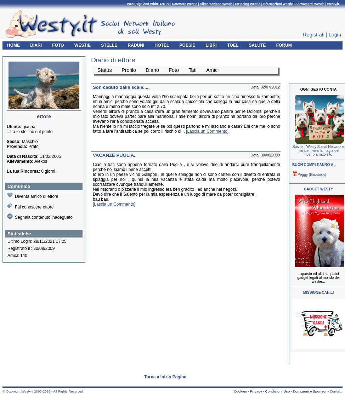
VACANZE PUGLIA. (114, 155)
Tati (192, 70)
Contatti (336, 391)
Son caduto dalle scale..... (121, 87)
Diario (152, 70)
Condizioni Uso (277, 391)
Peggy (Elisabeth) (309, 175)
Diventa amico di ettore (32, 195)
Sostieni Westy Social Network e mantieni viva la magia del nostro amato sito (318, 150)
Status (104, 70)
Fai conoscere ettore (30, 206)
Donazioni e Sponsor (310, 391)
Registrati (313, 35)
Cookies (240, 391)
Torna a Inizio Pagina (165, 376)
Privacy (256, 391)
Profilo (128, 70)
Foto (174, 70)
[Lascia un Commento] (207, 131)
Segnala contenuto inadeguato (40, 216)
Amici (212, 70)
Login (335, 35)
